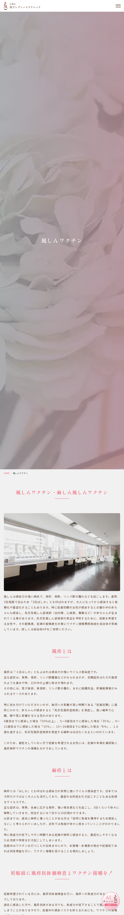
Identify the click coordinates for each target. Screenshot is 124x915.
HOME (7, 473)
